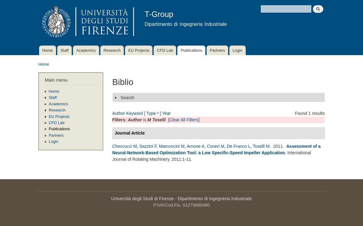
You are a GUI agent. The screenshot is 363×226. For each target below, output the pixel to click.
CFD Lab (165, 50)
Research (112, 50)
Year (166, 113)
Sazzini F (147, 146)
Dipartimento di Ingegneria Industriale (215, 198)
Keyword (134, 113)
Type (151, 113)
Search (127, 97)
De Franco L (238, 146)
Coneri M (215, 146)
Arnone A (196, 146)
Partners (217, 50)
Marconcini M (171, 146)
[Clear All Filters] (184, 119)
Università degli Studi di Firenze (142, 198)
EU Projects (138, 50)
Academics (86, 50)
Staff (64, 50)
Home (47, 50)
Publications (191, 50)
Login (237, 50)
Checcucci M (124, 146)
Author (118, 113)
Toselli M (261, 146)
